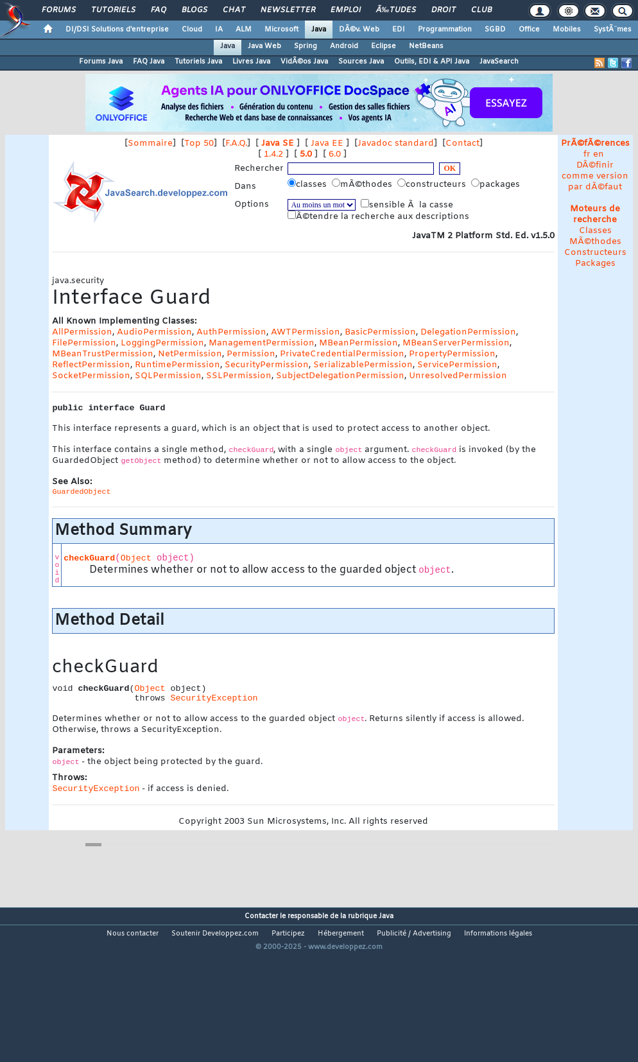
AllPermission (82, 332)
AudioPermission (154, 332)
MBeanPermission (358, 343)
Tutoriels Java (198, 61)
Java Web (264, 46)
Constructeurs (595, 252)
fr (587, 154)
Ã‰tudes (396, 10)
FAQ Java (148, 61)
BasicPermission (380, 332)
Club (481, 10)
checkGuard (89, 558)
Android (344, 46)
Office (529, 29)
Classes (595, 230)
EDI (398, 29)
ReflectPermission (91, 365)
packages (496, 184)
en (598, 154)
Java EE (327, 143)
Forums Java (101, 61)
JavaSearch (499, 61)
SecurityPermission (267, 365)
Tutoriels (113, 10)
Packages (595, 263)
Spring (305, 46)
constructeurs (433, 184)
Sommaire (150, 143)
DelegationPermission (468, 332)
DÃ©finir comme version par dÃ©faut (595, 176)
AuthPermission (231, 332)
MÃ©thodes (595, 241)
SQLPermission (168, 375)
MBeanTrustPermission (102, 354)
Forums (58, 10)
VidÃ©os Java (304, 61)
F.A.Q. (236, 143)
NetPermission (190, 354)
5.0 (306, 154)
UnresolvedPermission (458, 375)
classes (308, 184)
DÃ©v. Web (359, 29)
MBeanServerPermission (456, 343)
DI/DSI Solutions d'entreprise (117, 29)
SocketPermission (91, 375)
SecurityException (213, 698)
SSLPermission (239, 375)
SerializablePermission (363, 365)
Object (136, 558)
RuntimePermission (177, 365)
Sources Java (361, 61)
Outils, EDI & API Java (431, 61)
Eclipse (383, 46)
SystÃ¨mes (613, 29)
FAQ (159, 10)
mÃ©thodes (363, 184)
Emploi (345, 10)
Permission (251, 354)
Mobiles (567, 29)
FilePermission (84, 343)
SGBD (495, 29)
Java (318, 29)
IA (219, 29)
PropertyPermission (452, 354)
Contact (462, 143)
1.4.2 (273, 154)
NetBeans (426, 46)
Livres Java (251, 61)
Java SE (278, 143)
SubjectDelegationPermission (340, 375)
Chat (233, 10)
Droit (443, 10)
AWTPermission (305, 332)
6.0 (334, 154)
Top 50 (199, 143)
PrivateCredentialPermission (342, 354)
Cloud (192, 29)
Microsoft (281, 29)
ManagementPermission (262, 343)
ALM (244, 29)
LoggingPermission (162, 343)
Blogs (194, 10)
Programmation (445, 29)
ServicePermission (457, 365)
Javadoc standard (396, 143)
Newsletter (287, 10)
